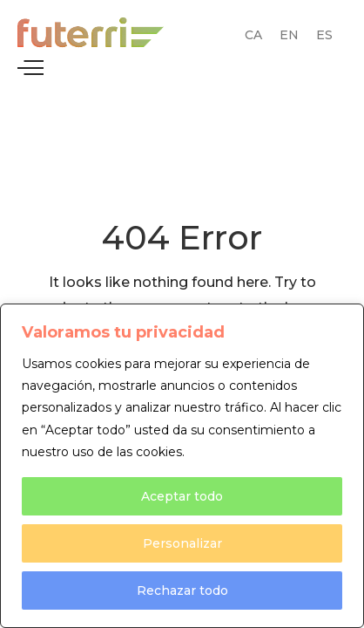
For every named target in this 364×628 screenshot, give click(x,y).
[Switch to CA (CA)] (253, 35)
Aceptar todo (182, 496)
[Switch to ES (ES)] (324, 35)
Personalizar (182, 543)
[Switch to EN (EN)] (289, 35)
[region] (182, 466)
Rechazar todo (182, 590)
